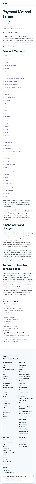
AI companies (23, 387)
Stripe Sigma (6, 412)
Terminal (5, 416)
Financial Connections (8, 390)
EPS (6, 110)
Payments (5, 401)
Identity (5, 392)
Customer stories (7, 442)
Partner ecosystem (24, 413)
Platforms (22, 383)
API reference (23, 424)
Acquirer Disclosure (9, 317)
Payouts (5, 405)
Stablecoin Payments (11, 171)
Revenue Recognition (8, 410)
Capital (4, 374)
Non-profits (22, 400)
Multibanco (8, 148)
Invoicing (5, 394)
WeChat (7, 193)
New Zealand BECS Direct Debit (14, 152)
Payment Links (7, 403)
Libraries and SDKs (24, 431)
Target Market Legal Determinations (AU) (15, 339)
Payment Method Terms (10, 324)
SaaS (20, 385)
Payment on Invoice (10, 155)
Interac (7, 132)
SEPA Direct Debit (10, 164)
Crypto (21, 369)
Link (6, 139)
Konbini (7, 136)
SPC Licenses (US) (9, 321)
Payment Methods (8, 24)
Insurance (22, 396)
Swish (6, 177)
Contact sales (23, 446)
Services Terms (8, 306)
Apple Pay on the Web (11, 84)
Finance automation (24, 376)
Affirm (7, 62)
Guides (4, 439)
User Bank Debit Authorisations (12, 308)
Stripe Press (22, 444)
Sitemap (5, 459)
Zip (6, 196)
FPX (6, 113)
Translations (6, 330)
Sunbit (7, 174)
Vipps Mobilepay (9, 187)
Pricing (4, 365)
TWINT (7, 180)
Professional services (25, 415)
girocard (7, 116)
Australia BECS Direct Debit (13, 88)
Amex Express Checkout (12, 81)
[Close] (33, 476)
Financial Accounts (8, 387)
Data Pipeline (6, 383)
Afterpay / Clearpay (11, 65)
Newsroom (22, 442)
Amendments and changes (10, 26)
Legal (4, 299)
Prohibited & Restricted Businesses (13, 310)
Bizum (7, 94)
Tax (4, 414)
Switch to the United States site (12, 480)
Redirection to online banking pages (12, 28)
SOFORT (7, 168)
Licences (5, 457)
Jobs (20, 439)
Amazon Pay (8, 75)
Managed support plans (9, 472)
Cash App (7, 100)
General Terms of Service (11, 304)
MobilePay (8, 145)
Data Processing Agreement (11, 328)
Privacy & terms (7, 450)
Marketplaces (23, 381)
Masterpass (8, 142)
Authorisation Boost (8, 369)
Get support (6, 470)
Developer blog (23, 433)
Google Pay (8, 123)
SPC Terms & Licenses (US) (11, 319)
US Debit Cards (9, 184)
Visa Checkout (9, 190)
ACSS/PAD (8, 59)
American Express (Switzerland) (14, 78)
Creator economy (24, 390)
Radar (4, 407)
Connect (5, 381)
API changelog (23, 429)
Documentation (7, 239)
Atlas (4, 367)
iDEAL (7, 129)
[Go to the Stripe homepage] (4, 356)
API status (22, 426)
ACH (6, 56)
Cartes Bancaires (10, 97)
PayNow (7, 158)
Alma (6, 72)
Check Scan (8, 104)
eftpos (7, 107)
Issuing (4, 396)
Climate (5, 378)
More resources (7, 463)
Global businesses (24, 378)
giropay (7, 120)
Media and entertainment (26, 398)
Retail (20, 403)
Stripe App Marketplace (25, 411)
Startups (21, 367)
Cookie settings (7, 461)
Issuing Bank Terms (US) (10, 326)
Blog (4, 444)
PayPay (7, 161)
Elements (5, 385)
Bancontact (8, 91)
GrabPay (7, 126)
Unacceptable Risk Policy (11, 341)
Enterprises (22, 365)
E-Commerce (23, 372)
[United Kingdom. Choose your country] (10, 359)
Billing (4, 372)
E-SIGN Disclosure (9, 312)
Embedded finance (24, 374)
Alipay (7, 68)
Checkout (5, 376)
